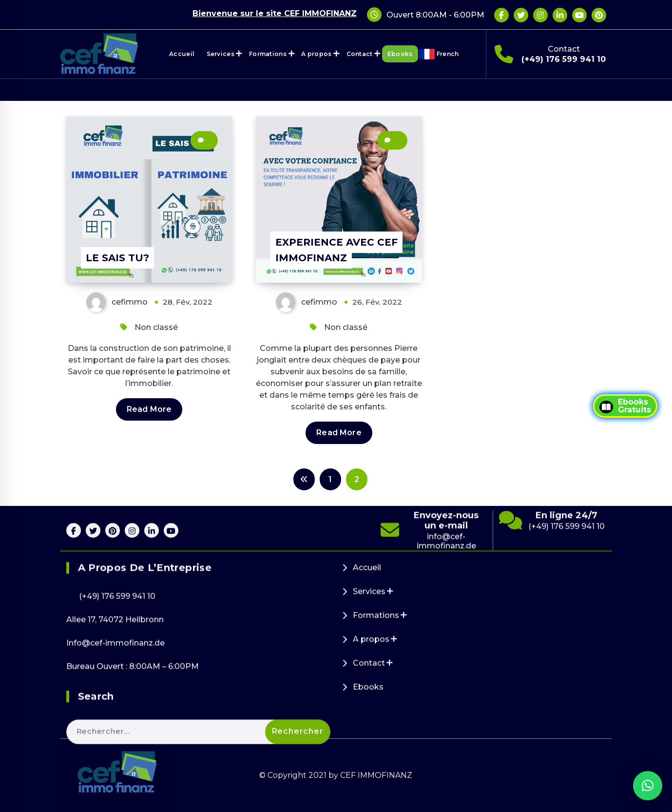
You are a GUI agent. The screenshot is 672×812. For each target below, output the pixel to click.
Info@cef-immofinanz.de (115, 768)
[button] (647, 785)
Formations (268, 54)
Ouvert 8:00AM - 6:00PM (435, 14)
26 (396, 140)
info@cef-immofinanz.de (446, 572)
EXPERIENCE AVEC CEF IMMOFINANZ (336, 250)
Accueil (181, 54)
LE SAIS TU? (117, 258)
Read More (149, 409)
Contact (359, 54)
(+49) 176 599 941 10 (563, 59)
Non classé (156, 327)
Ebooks (400, 54)
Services (220, 54)
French (451, 54)
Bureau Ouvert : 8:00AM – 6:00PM (132, 792)
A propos (316, 54)
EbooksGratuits (625, 406)
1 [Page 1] (330, 479)
